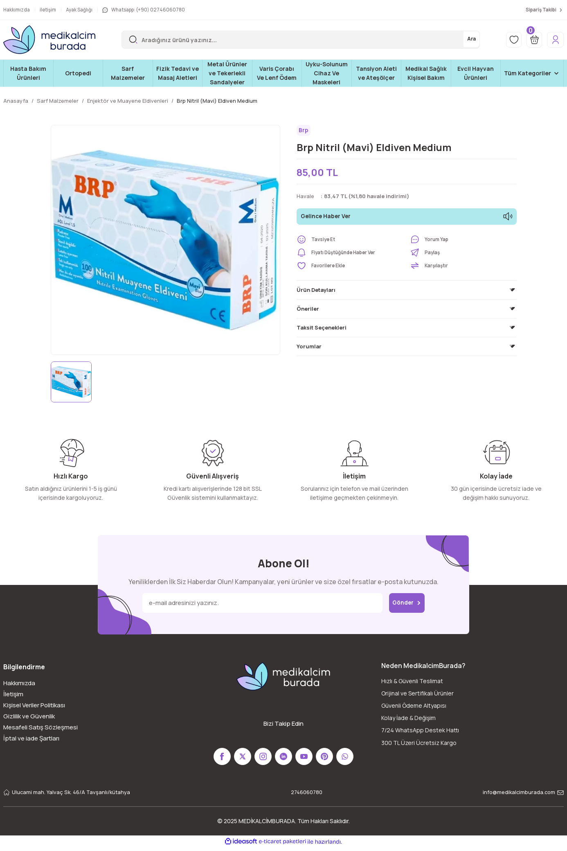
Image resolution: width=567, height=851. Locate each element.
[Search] (296, 40)
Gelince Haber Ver (406, 219)
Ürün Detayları (316, 292)
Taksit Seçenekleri (321, 329)
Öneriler (308, 310)
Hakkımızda (19, 683)
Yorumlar (309, 348)
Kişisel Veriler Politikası (34, 705)
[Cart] (529, 40)
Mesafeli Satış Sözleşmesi (40, 727)
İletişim (13, 694)
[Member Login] (553, 40)
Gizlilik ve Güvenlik (29, 716)
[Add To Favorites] (350, 268)
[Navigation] (532, 73)
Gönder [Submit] (406, 602)
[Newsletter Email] (258, 603)
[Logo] (49, 39)
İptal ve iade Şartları (31, 738)
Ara (462, 39)
